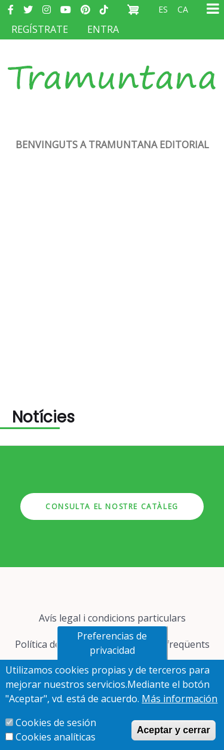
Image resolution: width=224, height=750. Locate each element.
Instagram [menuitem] (47, 9)
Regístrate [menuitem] (39, 29)
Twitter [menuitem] (28, 9)
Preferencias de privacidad (112, 643)
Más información (179, 698)
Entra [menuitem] (103, 29)
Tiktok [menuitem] (104, 9)
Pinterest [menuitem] (85, 9)
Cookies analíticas (56, 736)
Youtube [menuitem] (66, 9)
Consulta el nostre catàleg (112, 506)
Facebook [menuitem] (11, 9)
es (163, 9)
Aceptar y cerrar (173, 730)
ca (182, 9)
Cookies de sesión (56, 722)
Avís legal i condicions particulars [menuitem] (112, 618)
